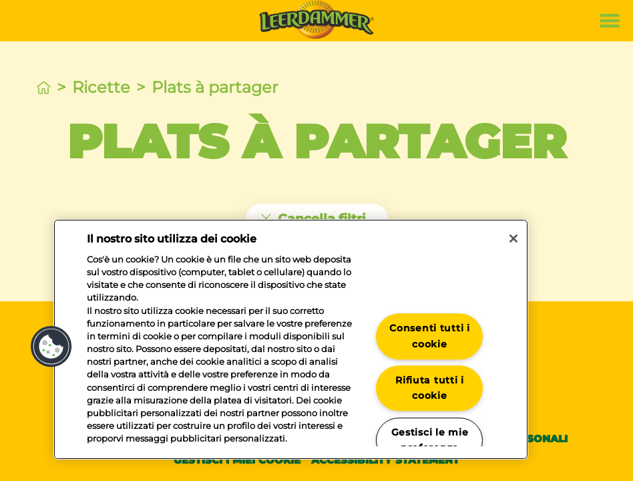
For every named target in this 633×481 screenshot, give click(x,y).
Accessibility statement (385, 460)
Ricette (101, 87)
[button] (51, 346)
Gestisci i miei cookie (237, 460)
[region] (290, 339)
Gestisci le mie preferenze (430, 440)
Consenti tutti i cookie (429, 336)
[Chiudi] (513, 238)
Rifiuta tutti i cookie (429, 388)
